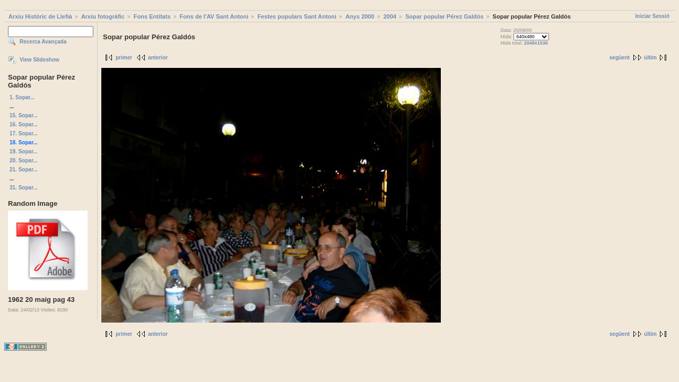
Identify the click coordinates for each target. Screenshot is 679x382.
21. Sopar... (24, 169)
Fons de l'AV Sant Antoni (214, 16)
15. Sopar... (24, 115)
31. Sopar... (24, 187)
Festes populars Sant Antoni (296, 16)
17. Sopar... (24, 133)
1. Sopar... (22, 97)
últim (650, 57)
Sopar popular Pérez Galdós (444, 16)
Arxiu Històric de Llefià (40, 16)
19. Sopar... (24, 151)
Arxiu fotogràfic (103, 16)
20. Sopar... (24, 160)
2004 (390, 16)
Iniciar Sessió (652, 16)
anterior (158, 57)
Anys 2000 (359, 16)
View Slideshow (39, 60)
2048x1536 (536, 43)
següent (620, 57)
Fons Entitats (152, 16)
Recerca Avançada (43, 42)
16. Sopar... (24, 124)
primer (124, 57)
